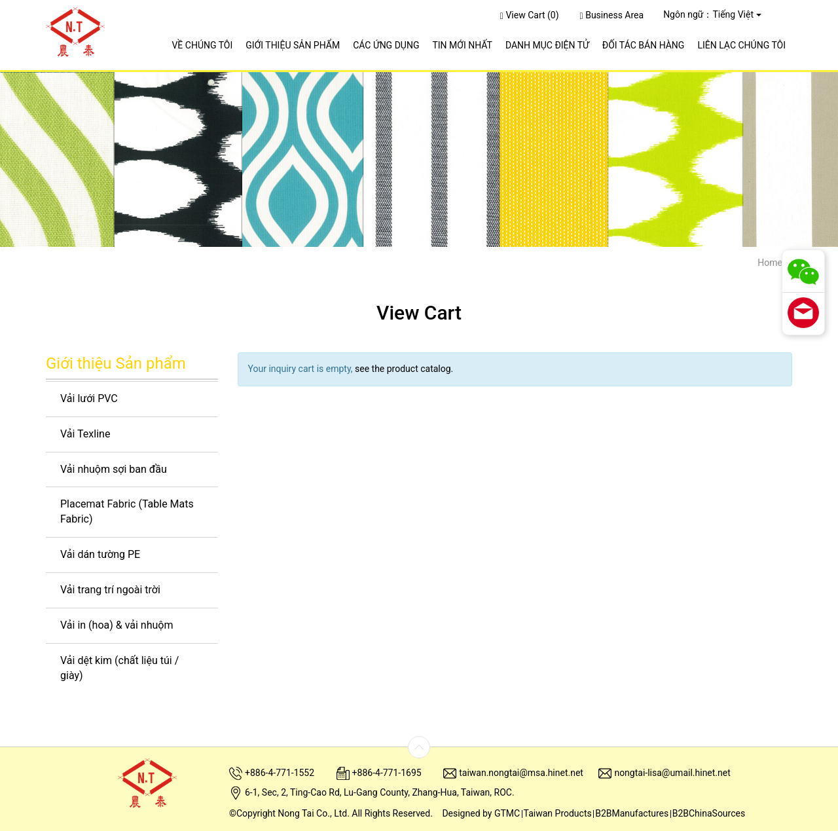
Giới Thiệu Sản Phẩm (293, 45)
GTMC (507, 813)
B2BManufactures (631, 813)
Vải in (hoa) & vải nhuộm (116, 625)
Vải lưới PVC (89, 398)
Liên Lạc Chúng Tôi (741, 45)
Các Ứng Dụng (386, 45)
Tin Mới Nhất (462, 45)
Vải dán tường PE (100, 554)
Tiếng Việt (733, 14)
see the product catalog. (403, 368)
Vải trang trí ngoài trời (110, 589)
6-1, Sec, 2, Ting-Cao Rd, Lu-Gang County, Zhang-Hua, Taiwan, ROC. (380, 792)
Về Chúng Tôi (202, 45)
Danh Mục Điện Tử (547, 45)
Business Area (612, 15)
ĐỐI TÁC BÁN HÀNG (643, 45)
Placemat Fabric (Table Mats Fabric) (127, 511)
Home (769, 262)
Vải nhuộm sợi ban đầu (113, 469)
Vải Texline (85, 434)
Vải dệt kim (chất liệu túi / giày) (119, 668)
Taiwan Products (558, 813)
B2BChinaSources (709, 813)
